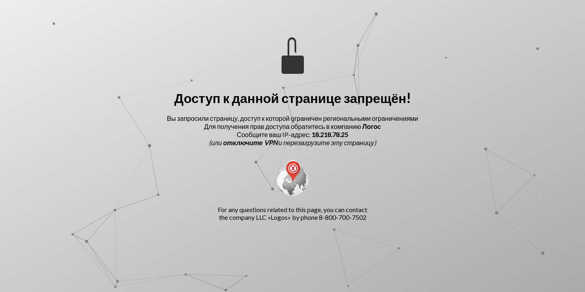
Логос (371, 126)
